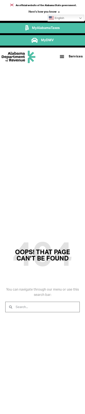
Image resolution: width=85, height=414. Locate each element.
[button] (44, 12)
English (56, 18)
